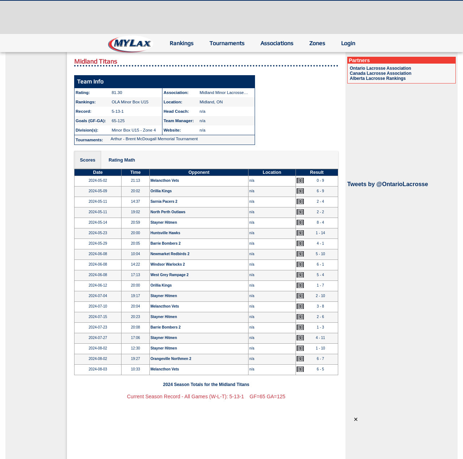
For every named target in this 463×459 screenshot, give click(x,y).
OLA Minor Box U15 (130, 102)
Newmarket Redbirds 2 (170, 254)
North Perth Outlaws (168, 212)
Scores (87, 160)
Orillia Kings (161, 191)
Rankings (182, 43)
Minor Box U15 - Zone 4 (134, 130)
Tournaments (227, 43)
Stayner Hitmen (163, 222)
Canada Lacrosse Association (380, 73)
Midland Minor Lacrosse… (224, 92)
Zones (317, 43)
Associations (276, 43)
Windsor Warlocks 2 (167, 264)
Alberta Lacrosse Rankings (378, 78)
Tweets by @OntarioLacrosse (387, 184)
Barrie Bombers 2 (165, 243)
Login (348, 43)
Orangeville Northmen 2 (170, 359)
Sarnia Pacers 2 (164, 201)
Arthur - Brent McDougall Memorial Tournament (154, 139)
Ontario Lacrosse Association (380, 68)
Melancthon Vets (164, 181)
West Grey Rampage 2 (169, 275)
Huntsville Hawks (165, 233)
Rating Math (122, 160)
